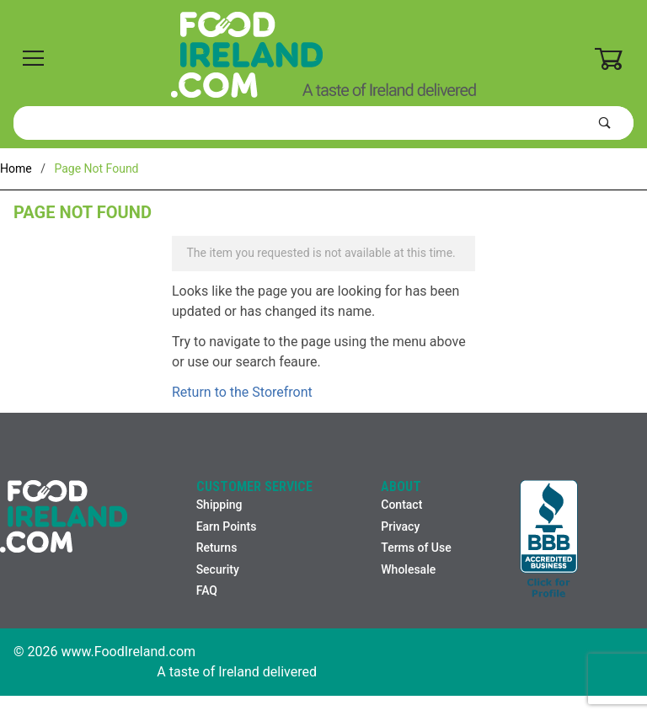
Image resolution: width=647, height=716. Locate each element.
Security (217, 569)
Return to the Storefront (242, 392)
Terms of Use (416, 547)
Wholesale (408, 569)
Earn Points (226, 526)
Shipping (219, 504)
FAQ (206, 590)
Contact (401, 504)
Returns (217, 547)
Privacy (400, 526)
